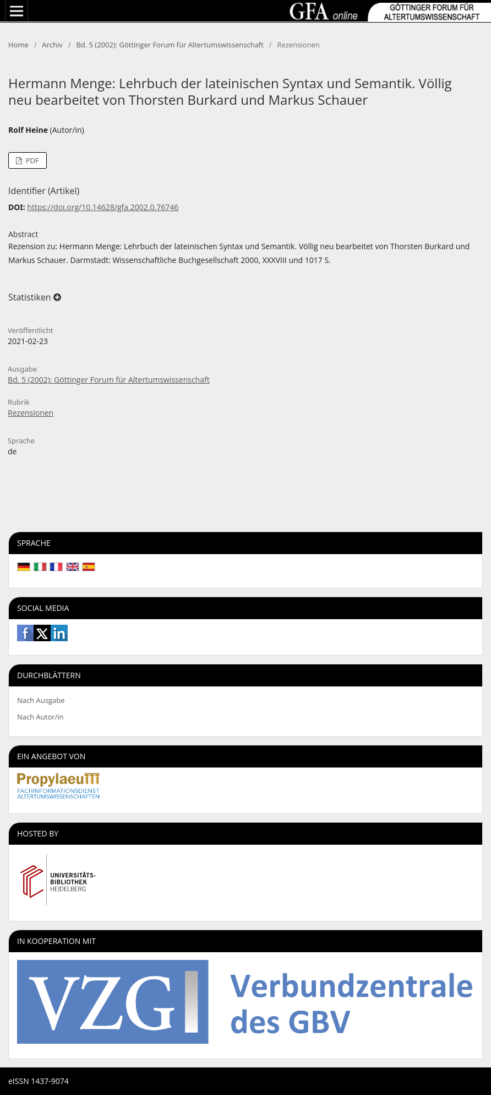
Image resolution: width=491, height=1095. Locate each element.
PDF (31, 160)
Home (18, 45)
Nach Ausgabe (41, 700)
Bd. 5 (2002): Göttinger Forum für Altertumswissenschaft (169, 45)
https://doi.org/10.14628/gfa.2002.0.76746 (102, 207)
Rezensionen (30, 412)
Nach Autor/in (40, 717)
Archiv (52, 45)
